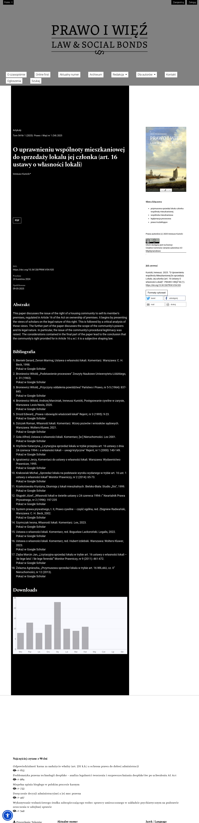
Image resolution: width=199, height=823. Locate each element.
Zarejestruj (178, 2)
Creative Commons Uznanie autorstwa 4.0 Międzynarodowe (164, 249)
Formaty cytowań (157, 292)
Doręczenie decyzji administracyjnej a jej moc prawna (47, 793)
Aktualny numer (69, 74)
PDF (17, 220)
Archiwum (96, 74)
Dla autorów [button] (145, 74)
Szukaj (36, 81)
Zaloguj (192, 2)
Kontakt (171, 74)
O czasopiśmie (16, 74)
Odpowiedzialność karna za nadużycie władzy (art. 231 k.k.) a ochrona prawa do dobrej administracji (76, 766)
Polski (9, 2)
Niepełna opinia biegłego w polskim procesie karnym (46, 784)
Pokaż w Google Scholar (31, 368)
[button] (154, 298)
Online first (42, 74)
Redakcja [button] (119, 74)
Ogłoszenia (14, 81)
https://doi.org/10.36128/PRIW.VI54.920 (33, 269)
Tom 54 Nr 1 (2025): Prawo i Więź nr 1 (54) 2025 (37, 135)
